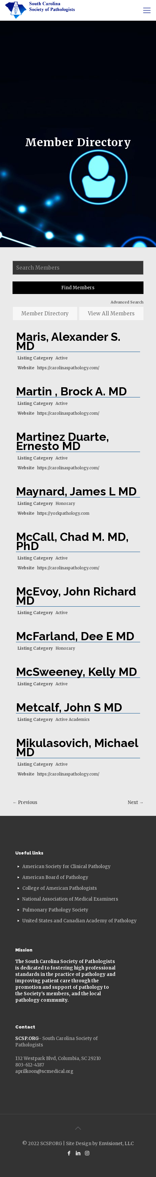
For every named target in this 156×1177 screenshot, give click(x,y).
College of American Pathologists (59, 888)
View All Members (111, 313)
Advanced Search (127, 302)
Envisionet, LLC (116, 1143)
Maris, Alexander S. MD (68, 341)
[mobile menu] (147, 10)
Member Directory (45, 313)
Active (61, 357)
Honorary (65, 503)
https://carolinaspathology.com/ (68, 367)
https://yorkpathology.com (63, 513)
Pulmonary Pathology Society (55, 910)
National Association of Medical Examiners (70, 899)
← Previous (25, 802)
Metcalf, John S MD (69, 707)
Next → (135, 802)
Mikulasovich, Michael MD (77, 747)
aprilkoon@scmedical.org (44, 1071)
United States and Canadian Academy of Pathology (79, 921)
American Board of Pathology (55, 877)
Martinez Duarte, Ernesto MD (62, 441)
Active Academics (72, 719)
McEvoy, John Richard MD (76, 596)
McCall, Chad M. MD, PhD (72, 541)
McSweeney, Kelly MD (76, 672)
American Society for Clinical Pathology (66, 866)
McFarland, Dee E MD (75, 636)
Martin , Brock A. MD (71, 391)
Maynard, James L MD (76, 491)
